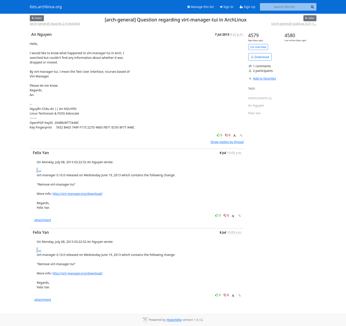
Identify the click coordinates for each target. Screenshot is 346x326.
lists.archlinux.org (46, 7)
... (39, 170)
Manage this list (200, 7)
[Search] (312, 7)
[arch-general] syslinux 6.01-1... (293, 23)
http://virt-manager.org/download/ (78, 194)
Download (260, 57)
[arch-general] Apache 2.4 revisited (55, 23)
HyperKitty (174, 320)
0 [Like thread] (220, 135)
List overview (258, 47)
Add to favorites (262, 78)
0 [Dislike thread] (228, 135)
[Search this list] (284, 7)
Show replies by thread (227, 142)
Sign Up (247, 7)
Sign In (226, 7)
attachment (42, 220)
